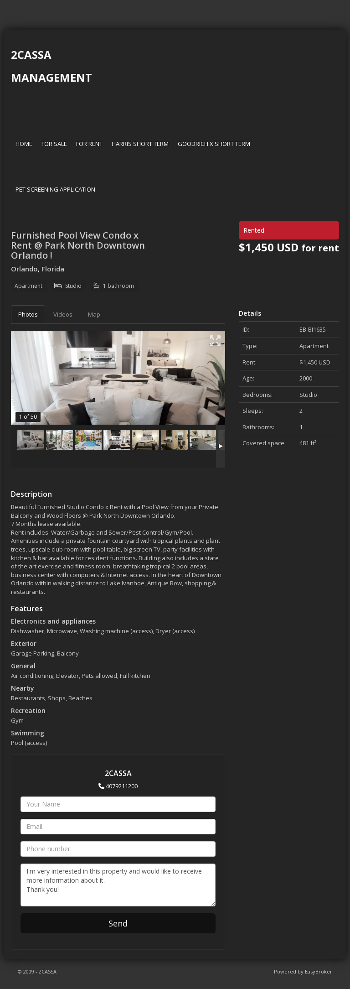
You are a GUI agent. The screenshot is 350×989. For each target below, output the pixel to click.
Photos (28, 314)
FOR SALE (54, 144)
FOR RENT (89, 144)
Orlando (24, 268)
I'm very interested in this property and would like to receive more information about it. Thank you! (118, 885)
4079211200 (122, 786)
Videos (62, 314)
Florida (52, 268)
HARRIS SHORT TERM (140, 144)
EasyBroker (318, 971)
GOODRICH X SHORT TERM (214, 144)
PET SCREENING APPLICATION (55, 189)
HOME (23, 144)
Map (94, 314)
